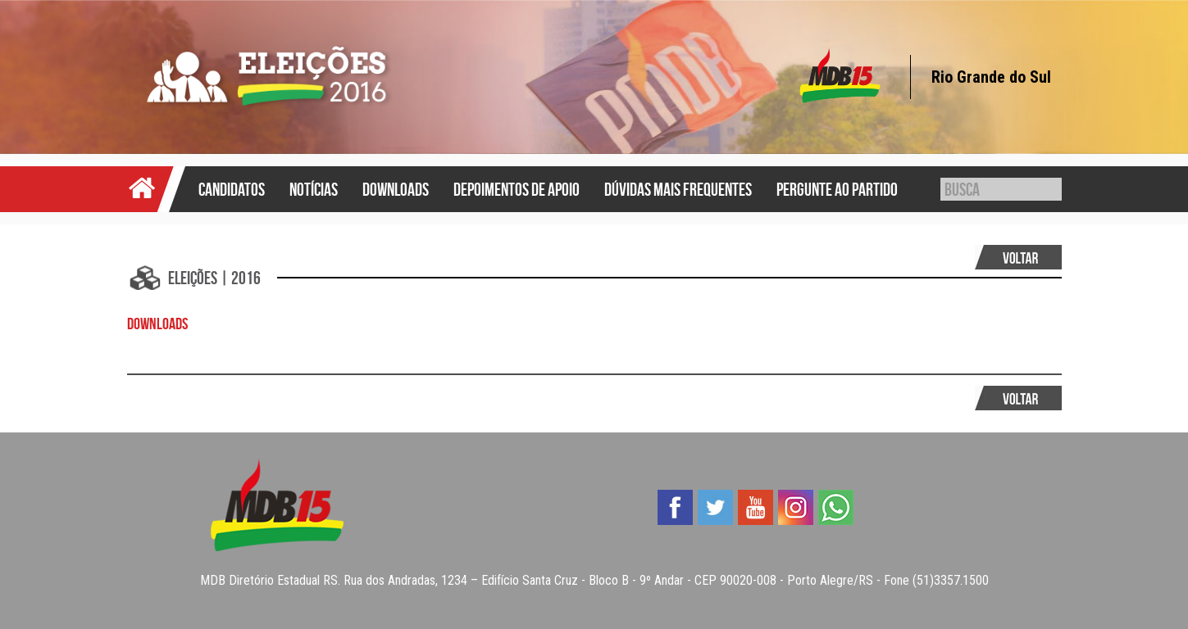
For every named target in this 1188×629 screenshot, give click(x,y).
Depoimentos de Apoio (516, 189)
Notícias (313, 189)
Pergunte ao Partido (837, 189)
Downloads (395, 189)
